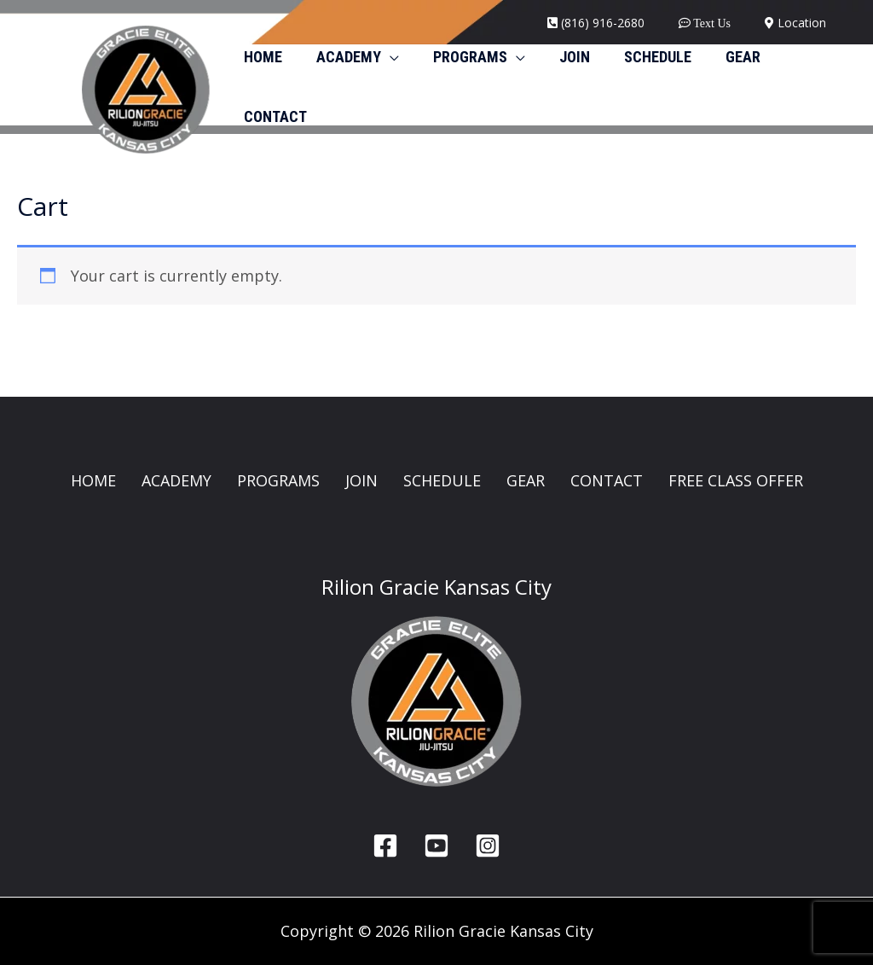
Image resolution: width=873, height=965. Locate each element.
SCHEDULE (442, 480)
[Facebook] (385, 845)
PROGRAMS (278, 480)
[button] (385, 57)
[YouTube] (436, 845)
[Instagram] (487, 845)
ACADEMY (176, 480)
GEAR (525, 480)
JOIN (361, 480)
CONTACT (606, 480)
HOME (93, 480)
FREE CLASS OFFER (735, 480)
